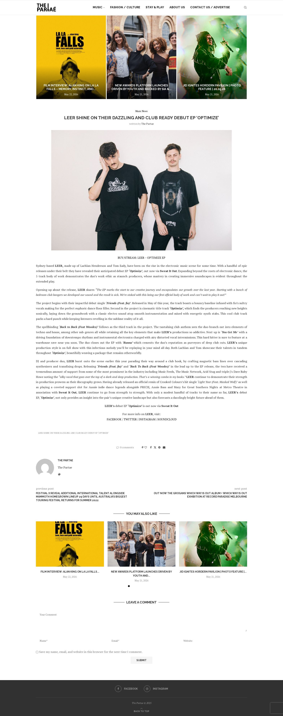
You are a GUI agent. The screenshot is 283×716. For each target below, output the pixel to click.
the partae (147, 123)
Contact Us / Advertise (210, 7)
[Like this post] (145, 447)
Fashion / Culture (125, 7)
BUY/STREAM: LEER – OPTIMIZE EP (141, 258)
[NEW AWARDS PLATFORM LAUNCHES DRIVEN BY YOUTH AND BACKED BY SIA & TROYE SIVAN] (141, 57)
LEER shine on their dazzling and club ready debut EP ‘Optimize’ (73, 433)
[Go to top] (141, 711)
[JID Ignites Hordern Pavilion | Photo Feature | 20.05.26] (212, 57)
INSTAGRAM (147, 419)
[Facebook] (126, 689)
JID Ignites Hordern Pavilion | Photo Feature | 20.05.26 (212, 87)
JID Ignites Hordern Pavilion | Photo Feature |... (213, 571)
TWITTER (130, 419)
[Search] (245, 7)
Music (97, 7)
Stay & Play (155, 7)
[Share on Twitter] (155, 447)
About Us (177, 7)
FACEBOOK (114, 419)
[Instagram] (156, 689)
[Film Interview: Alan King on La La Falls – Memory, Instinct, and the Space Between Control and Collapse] (71, 57)
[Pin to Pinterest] (159, 447)
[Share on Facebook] (151, 447)
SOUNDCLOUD (167, 419)
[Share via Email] (164, 447)
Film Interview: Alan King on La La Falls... (70, 571)
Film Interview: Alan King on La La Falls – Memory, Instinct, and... (71, 87)
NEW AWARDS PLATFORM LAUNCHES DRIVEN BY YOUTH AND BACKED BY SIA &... (141, 87)
